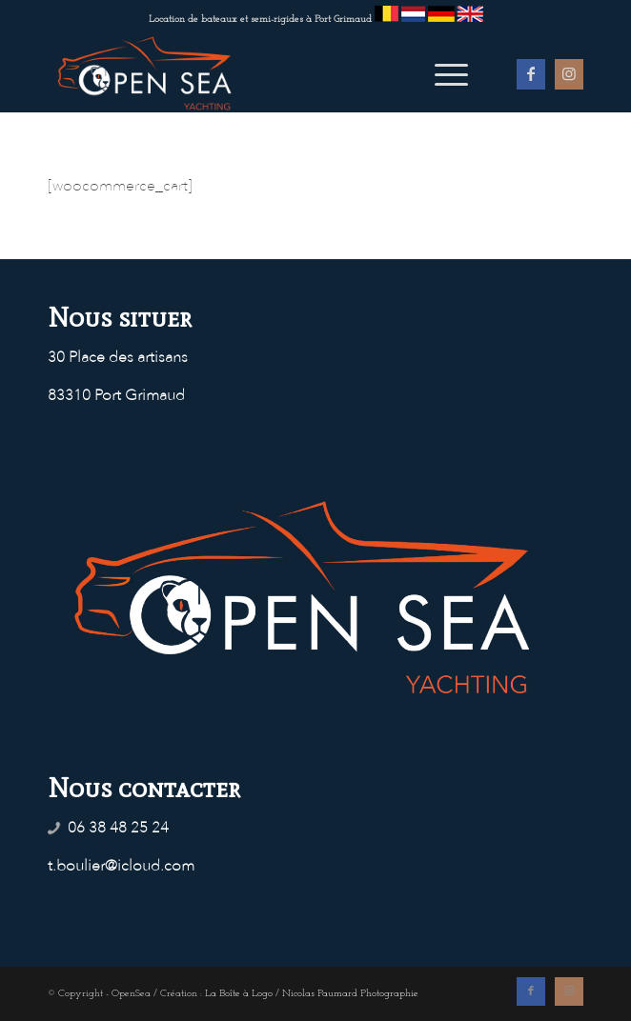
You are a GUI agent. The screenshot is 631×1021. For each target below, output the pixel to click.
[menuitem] (442, 73)
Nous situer (120, 317)
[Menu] (442, 73)
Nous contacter (144, 787)
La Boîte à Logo (239, 994)
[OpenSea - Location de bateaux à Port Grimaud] (262, 73)
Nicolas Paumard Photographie (350, 994)
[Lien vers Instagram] (569, 74)
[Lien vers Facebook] (531, 74)
